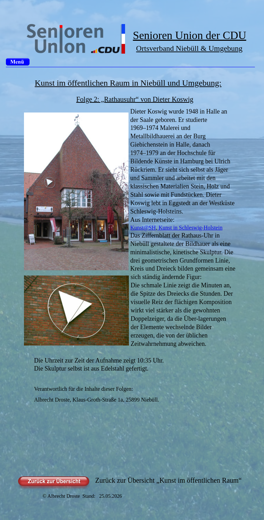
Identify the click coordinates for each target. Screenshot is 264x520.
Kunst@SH (143, 228)
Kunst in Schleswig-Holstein (189, 228)
